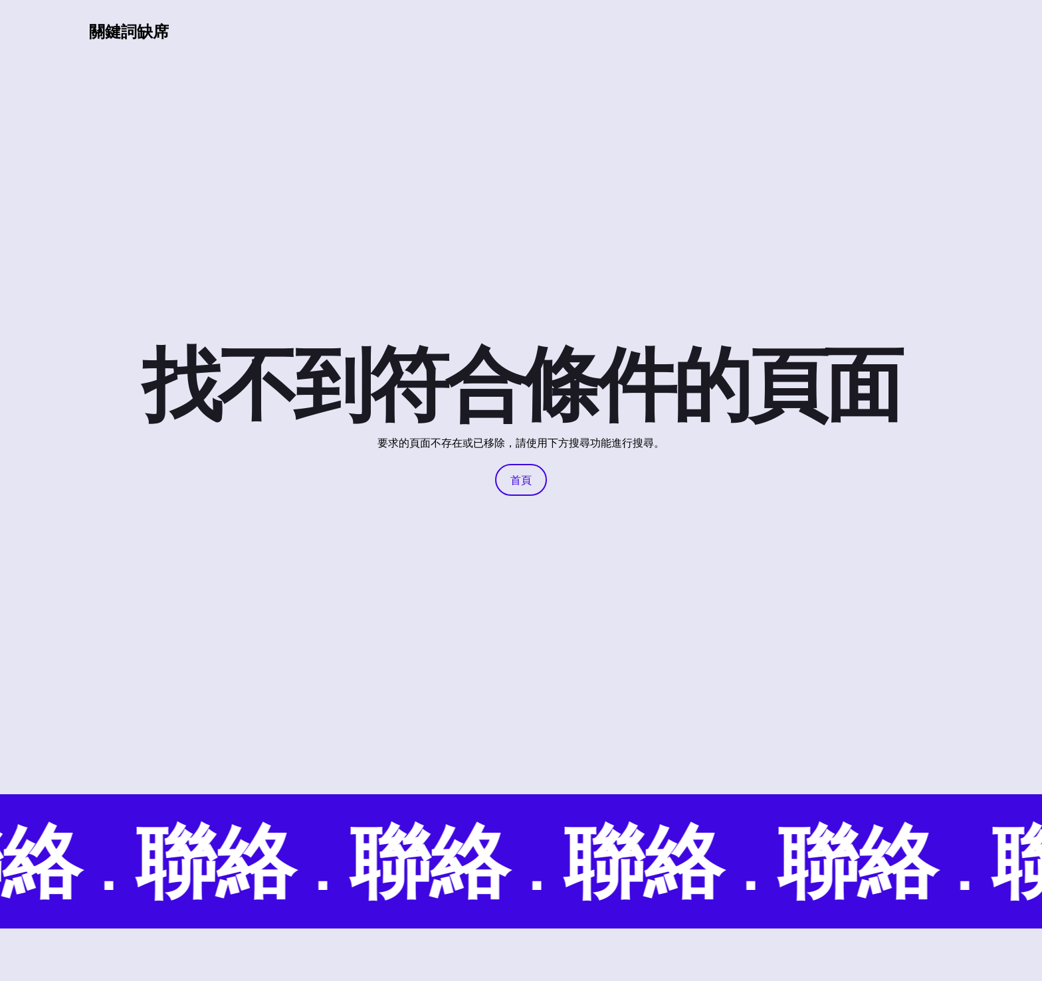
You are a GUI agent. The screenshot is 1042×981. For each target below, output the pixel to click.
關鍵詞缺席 (129, 31)
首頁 (521, 480)
